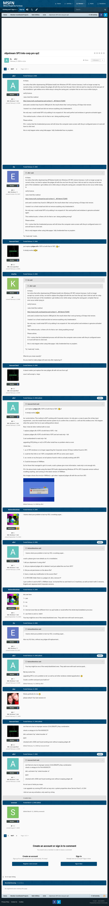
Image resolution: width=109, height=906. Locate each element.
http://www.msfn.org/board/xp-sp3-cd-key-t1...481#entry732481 (44, 101)
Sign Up (21, 9)
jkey (14, 689)
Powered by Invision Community (98, 903)
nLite (24, 61)
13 (13, 99)
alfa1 (15, 59)
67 (13, 712)
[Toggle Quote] (26, 173)
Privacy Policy (5, 902)
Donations (102, 3)
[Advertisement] (54, 33)
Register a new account (30, 864)
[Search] (83, 9)
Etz (14, 167)
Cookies (21, 902)
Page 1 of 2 (25, 69)
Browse (80, 3)
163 (13, 826)
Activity (69, 3)
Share (85, 60)
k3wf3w (13, 274)
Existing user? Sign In (10, 9)
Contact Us (14, 902)
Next (12, 69)
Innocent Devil (14, 241)
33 (13, 190)
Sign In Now (78, 864)
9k (12, 533)
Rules (92, 3)
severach (14, 803)
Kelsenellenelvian (14, 510)
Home (59, 3)
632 (13, 264)
